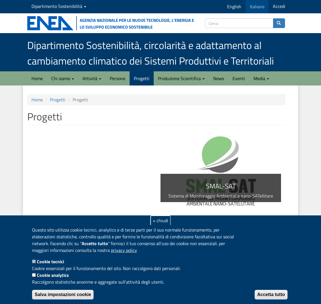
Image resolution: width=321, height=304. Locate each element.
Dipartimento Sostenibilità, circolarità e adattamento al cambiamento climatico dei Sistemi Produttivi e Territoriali (150, 52)
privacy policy (124, 250)
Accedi (279, 6)
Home (37, 78)
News (218, 78)
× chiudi (160, 220)
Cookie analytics (53, 275)
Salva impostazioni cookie (63, 294)
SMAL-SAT (221, 186)
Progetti (141, 78)
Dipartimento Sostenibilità (58, 6)
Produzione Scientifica (181, 78)
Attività (92, 78)
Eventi (239, 78)
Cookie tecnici (50, 261)
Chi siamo (62, 78)
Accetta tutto (271, 294)
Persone (117, 78)
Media (261, 78)
